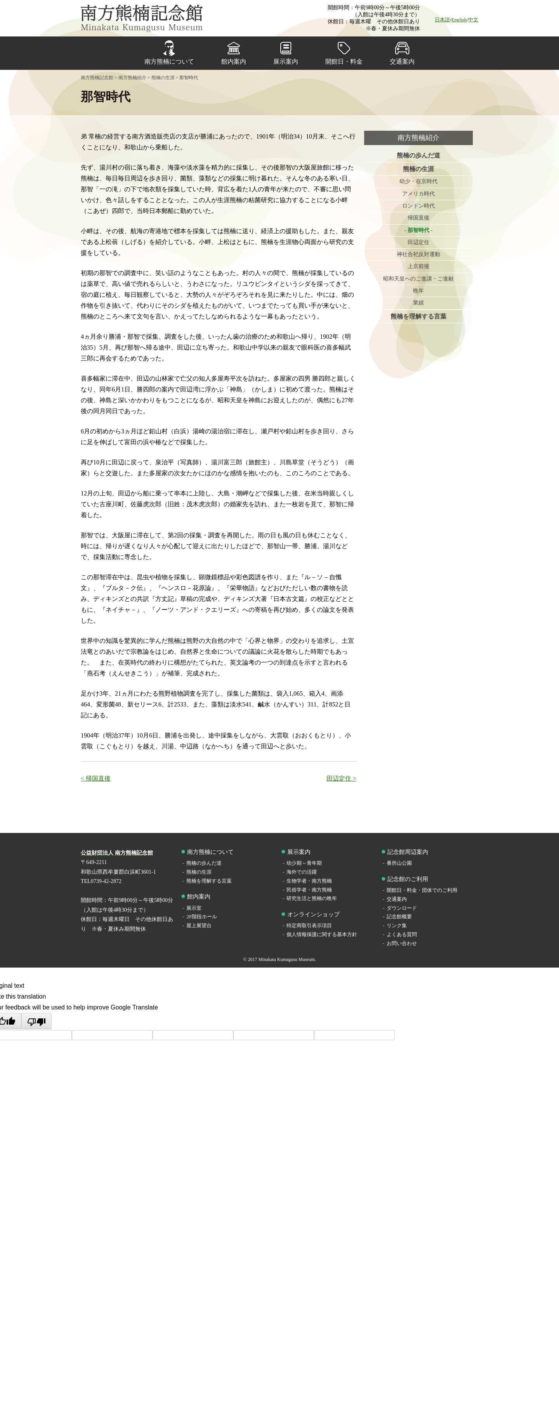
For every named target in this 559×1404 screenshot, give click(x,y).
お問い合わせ (402, 943)
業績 (418, 304)
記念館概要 (399, 916)
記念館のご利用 (407, 879)
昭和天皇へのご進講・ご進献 (418, 279)
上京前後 (418, 267)
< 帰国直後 (96, 778)
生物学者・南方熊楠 (309, 881)
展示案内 (285, 61)
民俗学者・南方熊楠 (309, 890)
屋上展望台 (199, 925)
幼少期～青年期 (304, 863)
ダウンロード (402, 908)
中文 (473, 20)
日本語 (442, 20)
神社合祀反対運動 (418, 255)
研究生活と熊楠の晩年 (311, 898)
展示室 (193, 908)
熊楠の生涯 (418, 169)
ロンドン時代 (418, 206)
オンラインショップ (313, 914)
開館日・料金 (344, 61)
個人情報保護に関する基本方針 (321, 934)
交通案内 (402, 61)
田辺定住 (418, 243)
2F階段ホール (201, 916)
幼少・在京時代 (418, 182)
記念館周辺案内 (407, 852)
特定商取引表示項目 (309, 925)
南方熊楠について (169, 61)
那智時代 (418, 231)
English (459, 20)
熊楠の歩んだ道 (418, 155)
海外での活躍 (301, 872)
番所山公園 (399, 863)
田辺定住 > (341, 778)
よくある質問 (402, 934)
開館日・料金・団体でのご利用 (422, 890)
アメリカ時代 (418, 194)
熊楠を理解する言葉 (418, 317)
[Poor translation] (36, 1021)
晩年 (418, 292)
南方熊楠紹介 (418, 138)
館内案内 (233, 61)
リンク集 (397, 925)
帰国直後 (418, 219)
